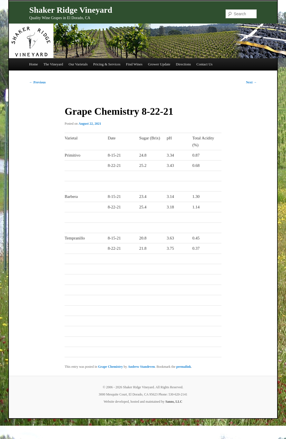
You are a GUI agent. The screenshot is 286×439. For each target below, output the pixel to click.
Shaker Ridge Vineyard (71, 9)
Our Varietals (78, 64)
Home (33, 64)
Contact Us (204, 64)
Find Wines (134, 64)
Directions (183, 64)
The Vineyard (53, 64)
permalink (183, 367)
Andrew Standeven (141, 367)
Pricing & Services (106, 64)
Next (251, 82)
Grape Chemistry (110, 367)
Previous (37, 82)
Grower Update (159, 64)
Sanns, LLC (173, 402)
